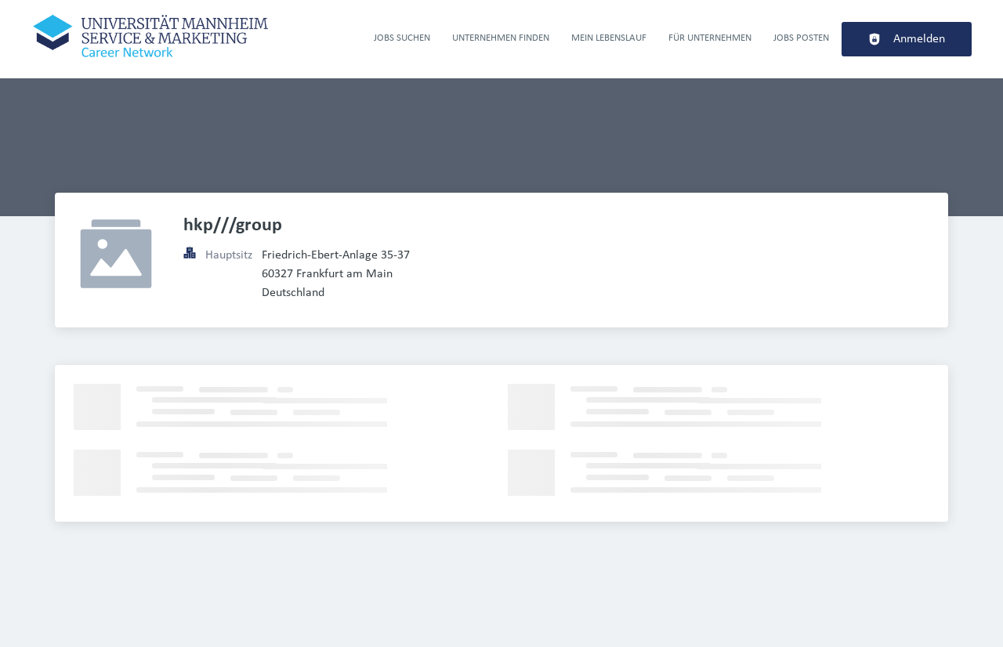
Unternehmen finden (500, 38)
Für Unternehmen (709, 38)
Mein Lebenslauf (608, 38)
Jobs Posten (801, 38)
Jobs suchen (402, 38)
